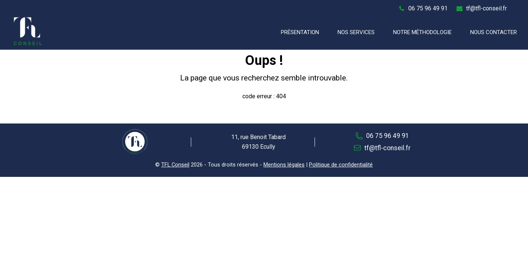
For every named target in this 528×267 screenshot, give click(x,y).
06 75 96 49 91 (428, 8)
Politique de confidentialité (341, 164)
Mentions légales (284, 164)
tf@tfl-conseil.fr (486, 8)
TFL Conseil (175, 164)
